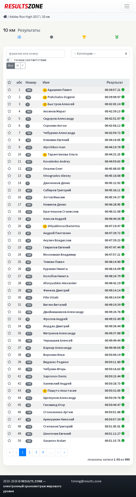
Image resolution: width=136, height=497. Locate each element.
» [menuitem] (64, 452)
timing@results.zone (86, 481)
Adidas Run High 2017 (25, 16)
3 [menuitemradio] (36, 452)
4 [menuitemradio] (43, 452)
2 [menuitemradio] (29, 452)
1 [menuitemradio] (22, 452)
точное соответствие (30, 60)
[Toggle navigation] (127, 6)
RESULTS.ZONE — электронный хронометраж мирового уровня (32, 486)
